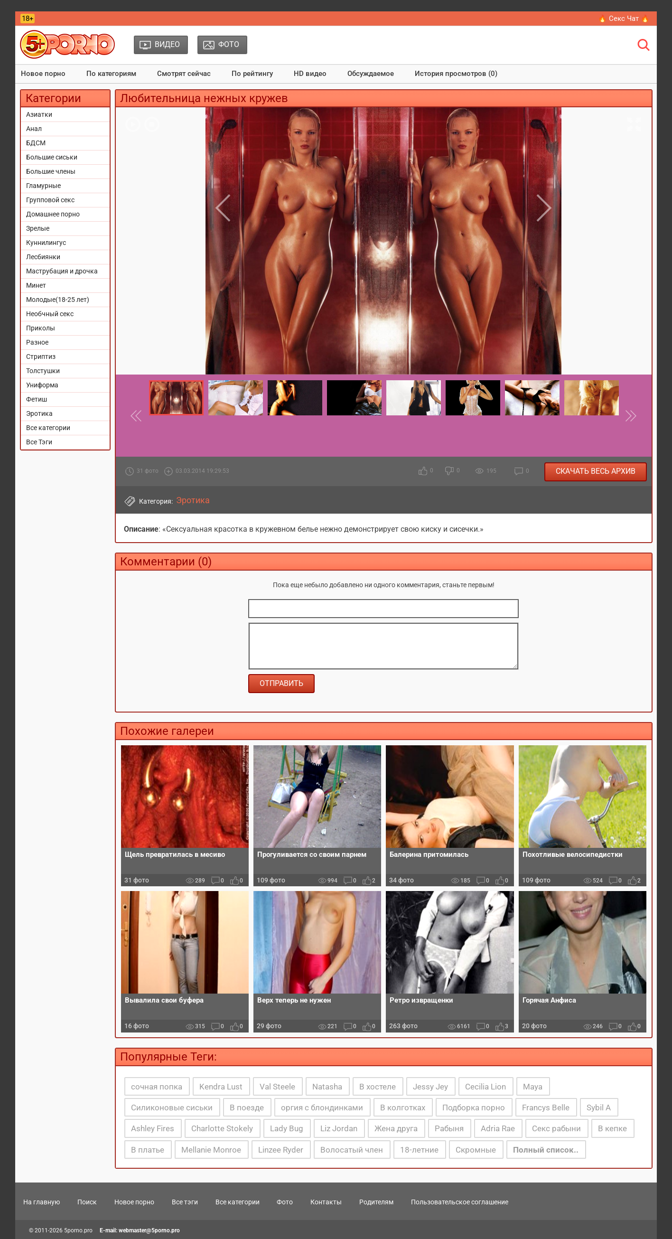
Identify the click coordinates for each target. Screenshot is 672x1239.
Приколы (40, 328)
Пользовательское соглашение (459, 1202)
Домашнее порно (53, 214)
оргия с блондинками (322, 1107)
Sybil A (599, 1107)
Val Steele (277, 1086)
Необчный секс (50, 314)
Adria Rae (498, 1128)
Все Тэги (39, 442)
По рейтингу (252, 73)
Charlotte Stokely (222, 1128)
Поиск (87, 1202)
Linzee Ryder (280, 1150)
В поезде (247, 1107)
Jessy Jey (430, 1086)
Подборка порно (473, 1107)
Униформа (42, 385)
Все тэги (185, 1202)
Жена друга (396, 1128)
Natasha (327, 1086)
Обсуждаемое (370, 73)
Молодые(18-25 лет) (57, 299)
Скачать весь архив (595, 471)
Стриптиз (41, 356)
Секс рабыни (556, 1128)
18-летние (419, 1150)
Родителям (376, 1202)
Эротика (39, 413)
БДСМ (36, 143)
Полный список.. (546, 1150)
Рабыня (449, 1128)
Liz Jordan (338, 1128)
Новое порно (43, 73)
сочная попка (156, 1086)
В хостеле (377, 1086)
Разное (37, 342)
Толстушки (43, 371)
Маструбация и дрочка (62, 271)
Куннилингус (46, 242)
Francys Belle (545, 1107)
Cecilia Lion (485, 1086)
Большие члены (50, 171)
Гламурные (43, 185)
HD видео (310, 73)
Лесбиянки (43, 257)
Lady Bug (286, 1128)
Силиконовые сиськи (172, 1107)
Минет (36, 285)
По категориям (111, 73)
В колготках (402, 1107)
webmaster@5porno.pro (149, 1230)
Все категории (48, 428)
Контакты (326, 1202)
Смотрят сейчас (184, 73)
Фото (285, 1202)
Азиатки (39, 114)
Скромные (476, 1150)
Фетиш (36, 399)
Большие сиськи (51, 157)
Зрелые (37, 228)
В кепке (612, 1128)
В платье (147, 1150)
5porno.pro (78, 1230)
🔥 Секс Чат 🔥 (624, 18)
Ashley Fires (152, 1128)
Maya (532, 1086)
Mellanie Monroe (211, 1150)
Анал (34, 128)
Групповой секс (50, 200)
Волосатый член (351, 1150)
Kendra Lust (221, 1086)
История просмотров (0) (456, 73)
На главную (41, 1202)
